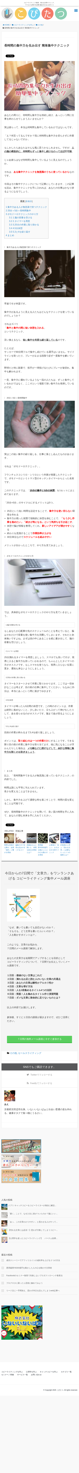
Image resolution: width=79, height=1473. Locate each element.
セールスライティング (29, 1053)
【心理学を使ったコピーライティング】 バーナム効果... (33, 1238)
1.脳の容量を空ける (20, 217)
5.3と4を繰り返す (19, 231)
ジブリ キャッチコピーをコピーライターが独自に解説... (32, 1205)
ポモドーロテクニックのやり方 (22, 214)
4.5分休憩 (15, 228)
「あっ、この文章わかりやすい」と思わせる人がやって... (33, 1222)
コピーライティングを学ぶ (23, 25)
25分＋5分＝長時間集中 (18, 210)
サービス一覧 (22, 1375)
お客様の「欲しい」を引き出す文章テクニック (54, 848)
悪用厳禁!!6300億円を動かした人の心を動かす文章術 (43, 850)
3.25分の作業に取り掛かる (24, 224)
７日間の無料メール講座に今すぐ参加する (39, 1039)
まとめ (10, 235)
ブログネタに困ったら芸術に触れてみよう (24, 1283)
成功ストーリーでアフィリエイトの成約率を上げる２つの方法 (33, 1260)
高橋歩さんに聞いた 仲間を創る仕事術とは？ (32, 848)
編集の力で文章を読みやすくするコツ (20, 847)
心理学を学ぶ (31, 1372)
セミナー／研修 (7, 1375)
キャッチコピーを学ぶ (49, 1372)
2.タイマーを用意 (19, 221)
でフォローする (41, 1075)
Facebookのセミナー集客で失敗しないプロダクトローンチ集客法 (34, 1275)
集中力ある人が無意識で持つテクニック (26, 207)
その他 (39, 25)
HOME (6, 25)
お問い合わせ (36, 1375)
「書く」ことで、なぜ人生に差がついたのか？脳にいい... (33, 1214)
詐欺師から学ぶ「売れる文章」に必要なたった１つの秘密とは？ (65, 850)
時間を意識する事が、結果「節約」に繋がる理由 (9, 848)
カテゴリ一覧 (66, 1372)
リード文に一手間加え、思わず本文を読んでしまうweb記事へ (33, 1290)
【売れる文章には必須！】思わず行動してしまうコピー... (33, 1230)
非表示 (29, 201)
